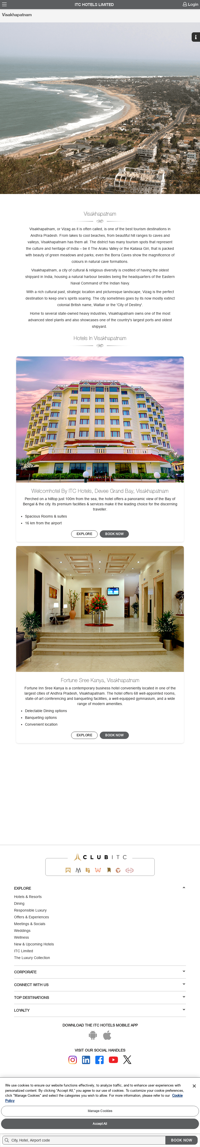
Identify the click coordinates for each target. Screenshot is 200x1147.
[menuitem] (4, 4)
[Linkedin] (86, 1060)
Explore (99, 888)
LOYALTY (99, 1010)
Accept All (100, 1124)
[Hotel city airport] (85, 1140)
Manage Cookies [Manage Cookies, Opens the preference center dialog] (100, 1111)
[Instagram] (72, 1060)
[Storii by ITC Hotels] (108, 870)
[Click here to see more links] (196, 16)
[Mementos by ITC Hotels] (78, 870)
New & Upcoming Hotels (34, 944)
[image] (100, 419)
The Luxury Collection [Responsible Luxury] (32, 958)
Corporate (99, 971)
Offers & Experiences (31, 917)
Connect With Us (99, 984)
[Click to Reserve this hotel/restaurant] (114, 534)
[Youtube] (113, 1060)
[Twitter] (127, 1059)
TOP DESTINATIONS (99, 997)
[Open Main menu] (4, 4)
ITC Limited (23, 951)
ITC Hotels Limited (94, 5)
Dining (19, 903)
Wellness (21, 937)
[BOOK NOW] (84, 534)
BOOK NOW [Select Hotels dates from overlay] (181, 1140)
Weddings (22, 930)
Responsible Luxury (30, 910)
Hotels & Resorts (28, 897)
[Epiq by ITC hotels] (87, 870)
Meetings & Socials (29, 924)
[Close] (194, 1086)
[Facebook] (99, 1060)
